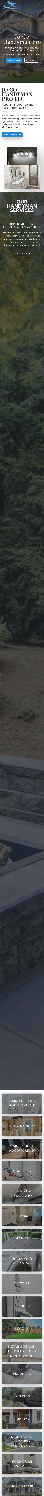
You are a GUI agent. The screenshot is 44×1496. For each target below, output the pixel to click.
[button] (40, 5)
